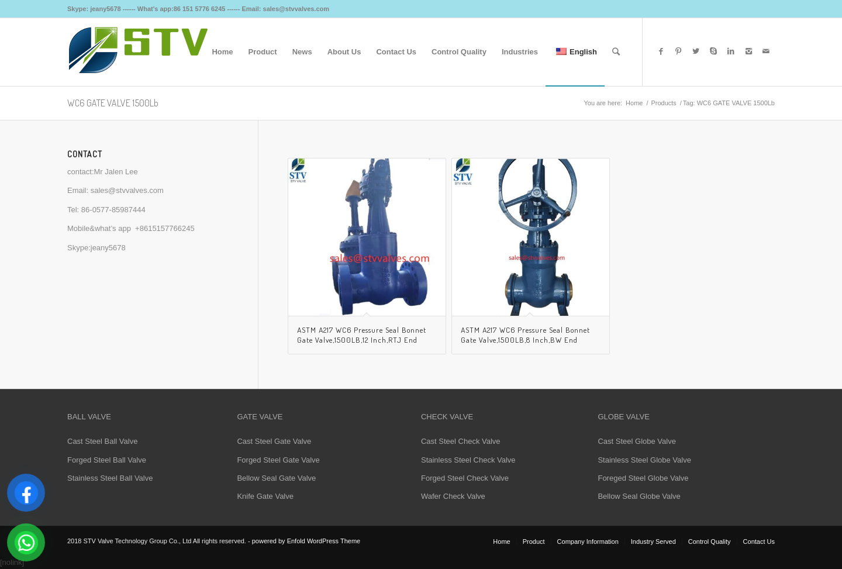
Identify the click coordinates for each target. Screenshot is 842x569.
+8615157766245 (165, 228)
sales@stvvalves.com (127, 190)
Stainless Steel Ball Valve (110, 478)
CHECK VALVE (447, 416)
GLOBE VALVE (623, 416)
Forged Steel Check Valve (465, 478)
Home (634, 102)
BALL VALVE (89, 416)
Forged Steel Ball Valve (106, 460)
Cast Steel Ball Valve (102, 441)
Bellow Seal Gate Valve (276, 478)
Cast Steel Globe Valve (636, 441)
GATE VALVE (259, 416)
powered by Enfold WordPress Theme (306, 540)
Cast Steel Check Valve (461, 441)
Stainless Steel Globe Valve (644, 460)
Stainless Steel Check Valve (468, 460)
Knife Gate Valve (265, 496)
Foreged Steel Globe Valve (643, 478)
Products (663, 102)
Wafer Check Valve (453, 496)
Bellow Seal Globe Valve (639, 496)
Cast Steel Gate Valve (274, 441)
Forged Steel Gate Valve (278, 460)
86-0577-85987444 (113, 209)
